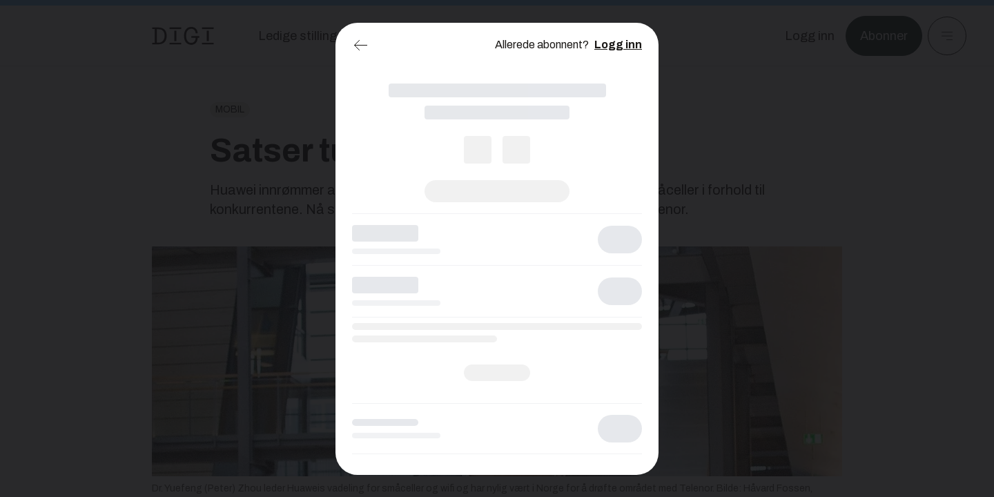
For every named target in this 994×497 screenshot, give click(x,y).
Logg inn (618, 44)
